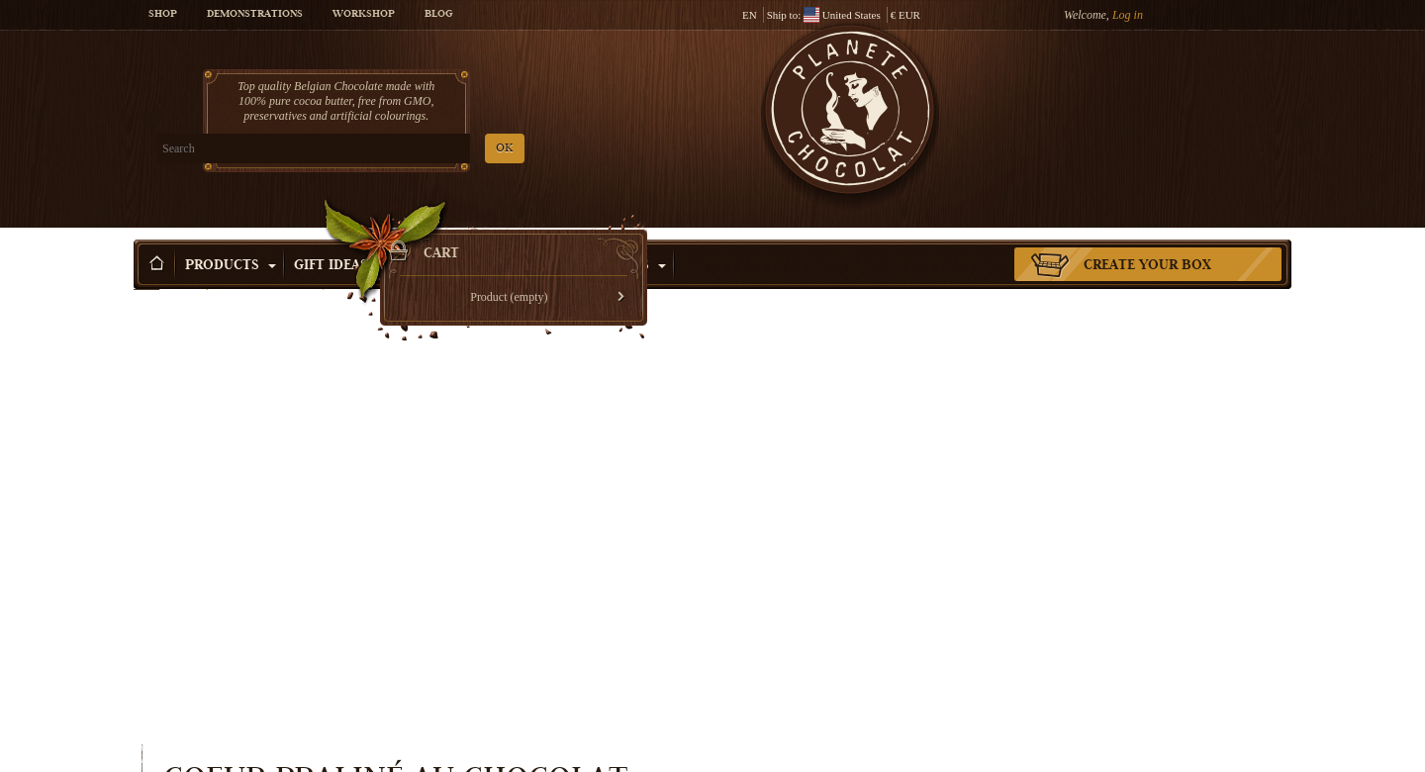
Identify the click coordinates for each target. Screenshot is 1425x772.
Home (146, 272)
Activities (620, 236)
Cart (1147, 94)
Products (230, 236)
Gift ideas (339, 236)
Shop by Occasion (479, 236)
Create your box (1147, 236)
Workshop (363, 15)
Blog (438, 15)
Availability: (861, 500)
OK (366, 149)
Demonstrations (255, 15)
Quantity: (854, 465)
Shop (162, 15)
